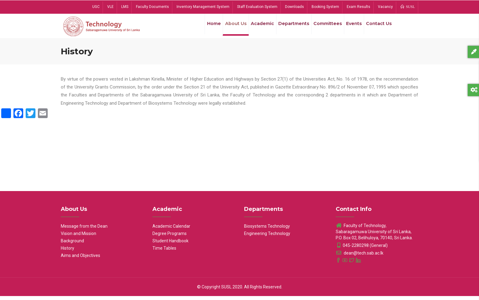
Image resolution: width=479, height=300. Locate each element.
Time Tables (164, 252)
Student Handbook (170, 244)
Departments (288, 27)
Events (351, 27)
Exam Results (358, 7)
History (67, 252)
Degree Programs (169, 237)
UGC (96, 7)
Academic (255, 27)
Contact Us (378, 27)
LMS (124, 7)
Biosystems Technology (267, 230)
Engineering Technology (267, 237)
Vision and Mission (78, 237)
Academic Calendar (171, 230)
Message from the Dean (84, 230)
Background (72, 244)
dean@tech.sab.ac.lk (359, 257)
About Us (227, 27)
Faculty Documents (152, 7)
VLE (110, 7)
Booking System (325, 7)
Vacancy (385, 7)
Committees (323, 27)
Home (204, 27)
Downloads (294, 7)
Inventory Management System (203, 7)
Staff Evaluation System (257, 7)
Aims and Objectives (80, 259)
